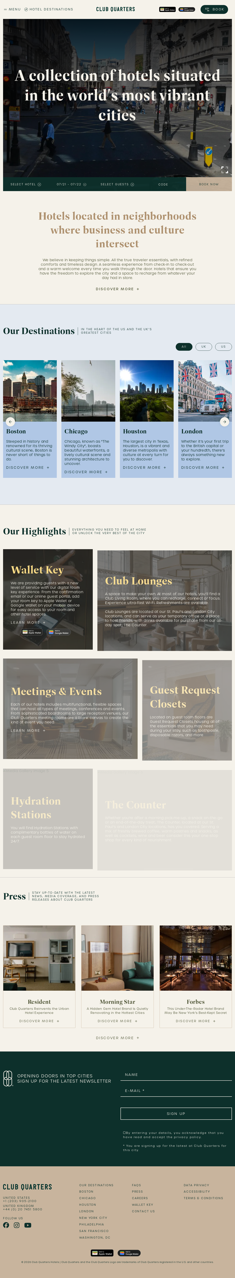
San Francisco (94, 1231)
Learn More (25, 627)
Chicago (87, 1198)
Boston (86, 1191)
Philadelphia (91, 1224)
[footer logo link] (27, 1187)
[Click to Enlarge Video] (224, 170)
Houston (87, 1205)
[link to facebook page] (6, 1225)
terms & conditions (203, 1198)
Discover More (115, 289)
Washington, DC (94, 1237)
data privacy (196, 1185)
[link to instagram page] (17, 1225)
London (86, 1211)
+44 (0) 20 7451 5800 (23, 1209)
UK (204, 346)
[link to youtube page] (28, 1225)
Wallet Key (142, 1205)
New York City (93, 1218)
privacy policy (187, 1137)
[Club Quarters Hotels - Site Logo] (115, 9)
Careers (140, 1198)
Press (137, 1191)
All (184, 346)
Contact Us (143, 1211)
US (223, 346)
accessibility (197, 1191)
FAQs (136, 1185)
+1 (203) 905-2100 (20, 1201)
